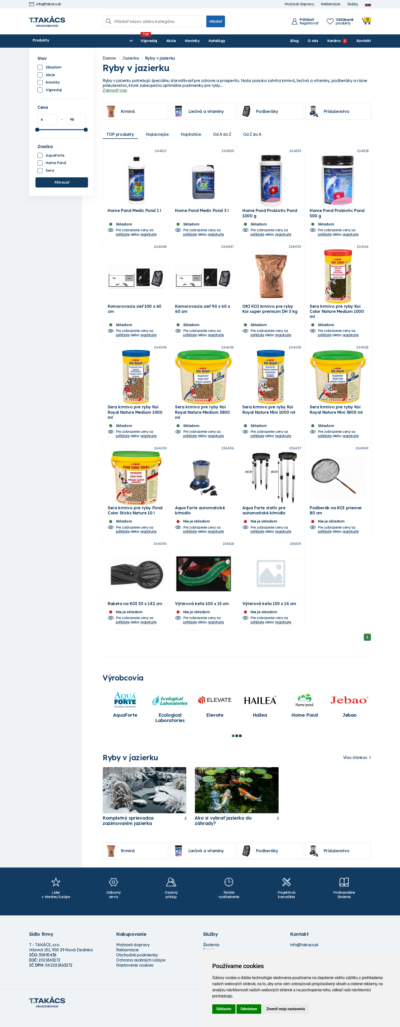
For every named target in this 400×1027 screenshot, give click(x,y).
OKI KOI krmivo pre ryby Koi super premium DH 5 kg (269, 314)
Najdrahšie (193, 134)
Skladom (53, 67)
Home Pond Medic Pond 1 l (134, 213)
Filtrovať (62, 182)
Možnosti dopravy (299, 4)
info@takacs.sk (45, 4)
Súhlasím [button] (223, 1009)
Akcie (129, 40)
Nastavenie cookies (134, 977)
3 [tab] (240, 748)
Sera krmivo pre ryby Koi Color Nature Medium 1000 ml (337, 316)
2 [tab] (236, 748)
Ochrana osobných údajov (141, 972)
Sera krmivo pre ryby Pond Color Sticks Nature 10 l (135, 520)
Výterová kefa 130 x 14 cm (269, 616)
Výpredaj (106, 40)
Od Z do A (256, 134)
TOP (121, 134)
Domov (109, 58)
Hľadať (215, 21)
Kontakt (364, 40)
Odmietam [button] (249, 1009)
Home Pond (56, 163)
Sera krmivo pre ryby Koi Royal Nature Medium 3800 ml (202, 419)
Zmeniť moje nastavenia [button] (285, 1009)
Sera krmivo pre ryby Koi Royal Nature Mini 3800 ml (336, 417)
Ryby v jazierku (160, 58)
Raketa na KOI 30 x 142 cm (135, 616)
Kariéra (333, 40)
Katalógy (175, 40)
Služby (352, 4)
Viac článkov (355, 770)
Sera (50, 170)
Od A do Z (225, 134)
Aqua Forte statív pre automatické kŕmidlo (263, 520)
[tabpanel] (125, 718)
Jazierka (130, 58)
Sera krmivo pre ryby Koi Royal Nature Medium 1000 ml (135, 419)
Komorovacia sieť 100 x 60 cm (134, 314)
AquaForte (55, 155)
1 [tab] (233, 748)
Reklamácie (330, 4)
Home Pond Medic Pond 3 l (201, 213)
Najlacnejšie (158, 134)
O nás (313, 40)
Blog (294, 40)
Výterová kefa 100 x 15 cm (202, 616)
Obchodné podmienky (137, 967)
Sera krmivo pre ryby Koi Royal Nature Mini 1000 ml (268, 417)
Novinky (150, 40)
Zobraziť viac (115, 90)
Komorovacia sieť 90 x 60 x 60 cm (202, 314)
